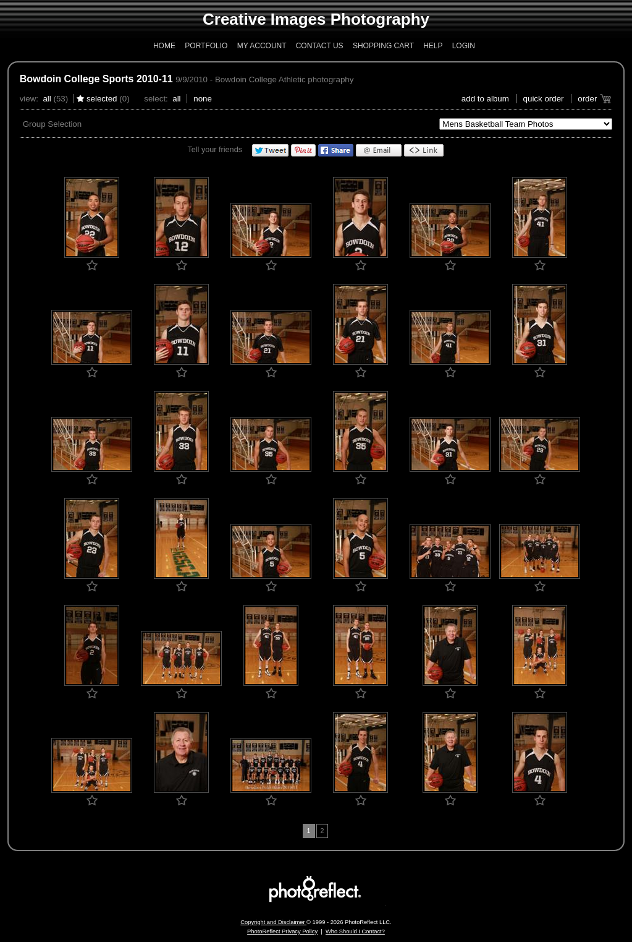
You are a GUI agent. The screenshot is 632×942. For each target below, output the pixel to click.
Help (432, 45)
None (202, 98)
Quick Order (543, 98)
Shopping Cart (383, 45)
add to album (485, 98)
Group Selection (52, 124)
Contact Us (319, 45)
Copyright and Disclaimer (273, 922)
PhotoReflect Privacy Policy (282, 931)
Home (164, 45)
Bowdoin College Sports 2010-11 (96, 79)
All (47, 98)
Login (463, 45)
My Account (262, 45)
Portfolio (206, 45)
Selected (101, 98)
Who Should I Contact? (355, 931)
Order (587, 98)
